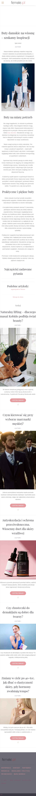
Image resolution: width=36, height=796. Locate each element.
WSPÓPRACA (6, 767)
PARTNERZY (26, 767)
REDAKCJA (5, 771)
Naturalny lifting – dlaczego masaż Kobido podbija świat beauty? (18, 316)
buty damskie (12, 133)
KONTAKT (16, 767)
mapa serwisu (19, 774)
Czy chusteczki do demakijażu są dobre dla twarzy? (18, 612)
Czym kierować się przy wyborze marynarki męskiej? (18, 419)
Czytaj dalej (18, 400)
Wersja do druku (18, 297)
